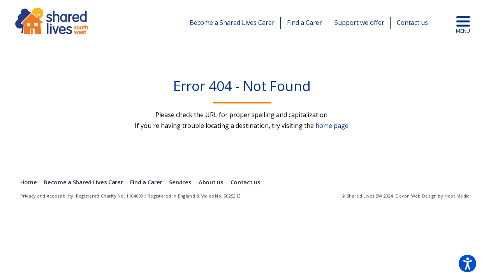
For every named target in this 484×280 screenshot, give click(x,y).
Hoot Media (457, 196)
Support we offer (359, 22)
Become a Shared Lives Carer (232, 22)
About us (210, 182)
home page (331, 125)
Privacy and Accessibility (47, 196)
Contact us (412, 22)
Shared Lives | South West (52, 21)
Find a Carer (304, 22)
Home (28, 182)
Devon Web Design (416, 196)
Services (180, 182)
